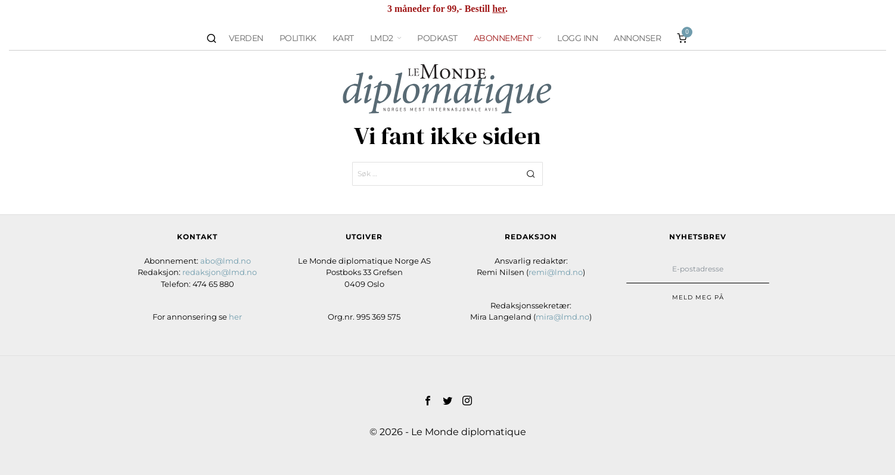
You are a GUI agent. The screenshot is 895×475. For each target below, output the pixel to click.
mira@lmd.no (562, 316)
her (498, 9)
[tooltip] (428, 401)
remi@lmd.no (556, 272)
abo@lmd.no (225, 260)
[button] (531, 174)
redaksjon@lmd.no (219, 272)
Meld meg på (698, 297)
